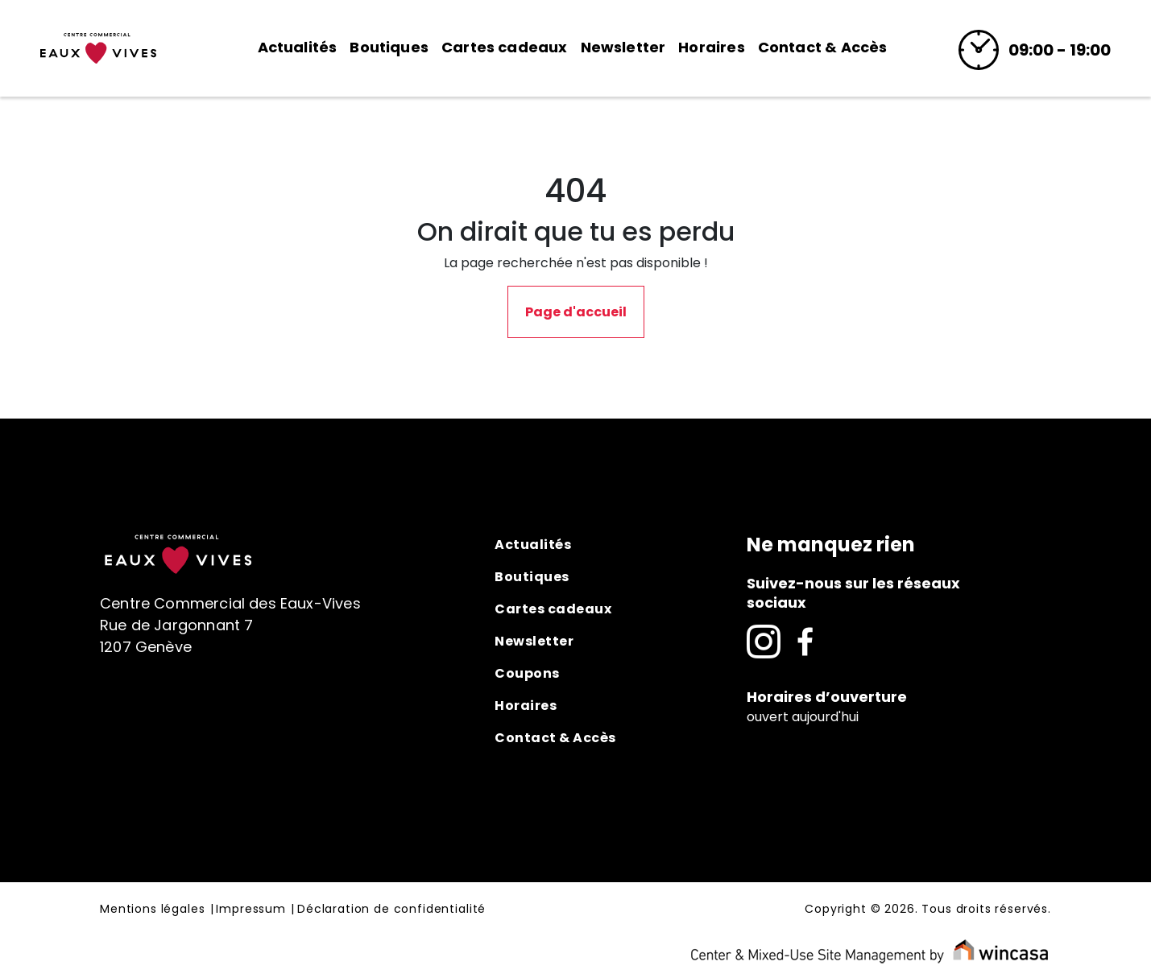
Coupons (527, 673)
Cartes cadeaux (504, 47)
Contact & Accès (823, 47)
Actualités (297, 47)
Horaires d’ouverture (827, 697)
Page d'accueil (576, 312)
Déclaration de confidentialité (391, 909)
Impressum (251, 909)
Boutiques (389, 47)
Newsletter (623, 47)
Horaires (711, 47)
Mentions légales (152, 909)
